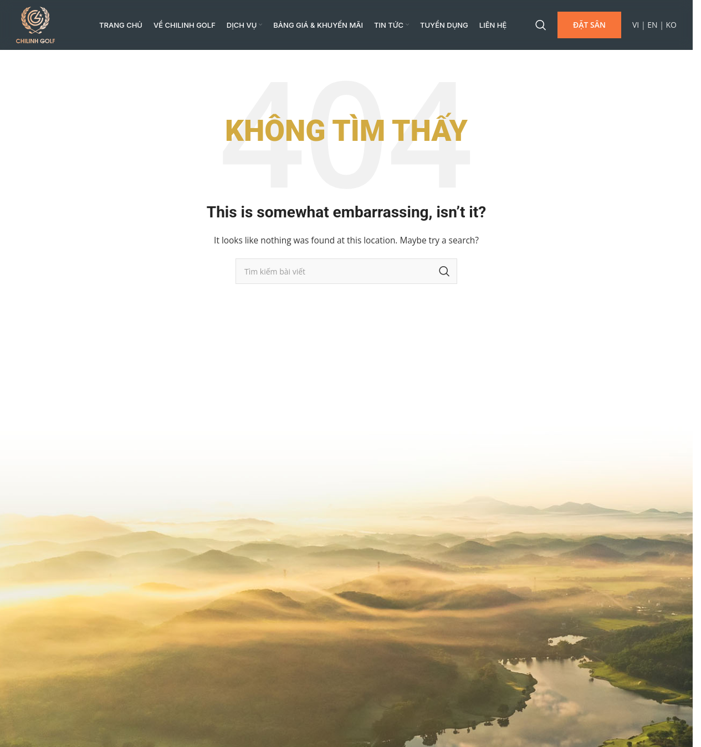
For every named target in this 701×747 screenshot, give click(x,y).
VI (635, 24)
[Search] (541, 25)
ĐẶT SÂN (589, 24)
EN (652, 24)
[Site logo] (35, 24)
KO (671, 24)
